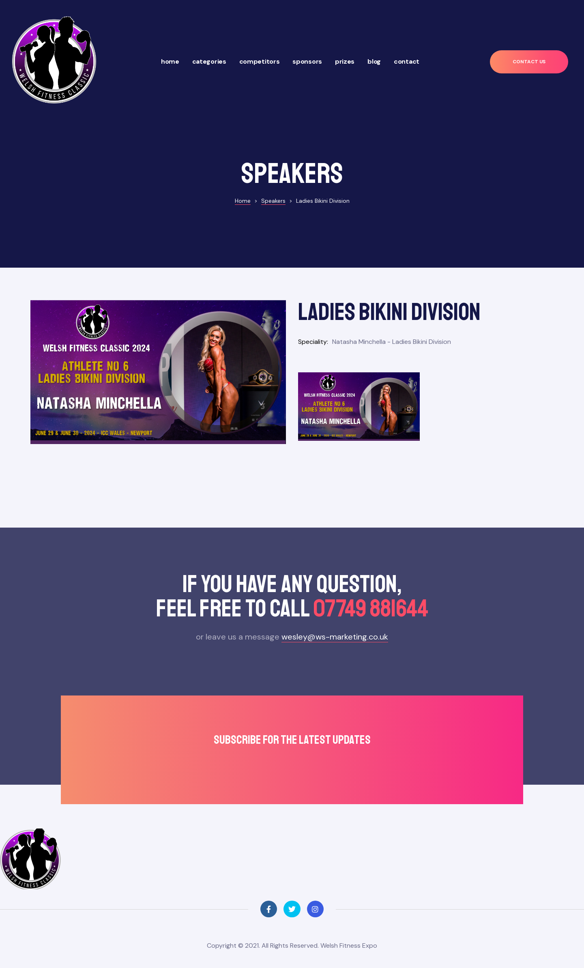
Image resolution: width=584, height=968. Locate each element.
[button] (529, 61)
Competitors (259, 61)
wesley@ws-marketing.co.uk (334, 630)
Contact (406, 61)
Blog (374, 61)
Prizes (344, 61)
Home (170, 61)
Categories (209, 61)
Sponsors (307, 61)
